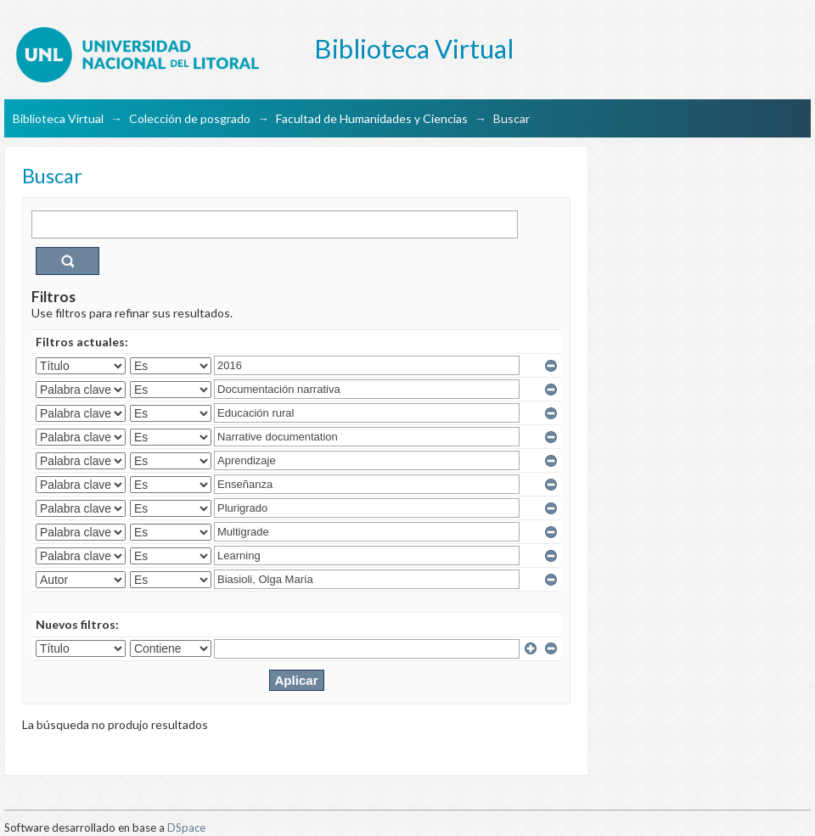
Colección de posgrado (189, 118)
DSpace (186, 827)
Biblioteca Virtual (58, 118)
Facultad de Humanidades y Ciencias (372, 118)
